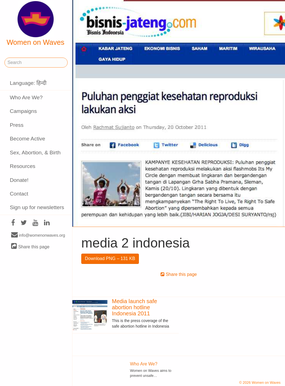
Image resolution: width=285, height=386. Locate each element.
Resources (22, 166)
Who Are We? (26, 97)
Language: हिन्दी (28, 83)
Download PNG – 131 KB (110, 258)
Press (16, 125)
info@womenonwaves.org (38, 235)
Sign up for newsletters (37, 207)
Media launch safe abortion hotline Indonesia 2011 (134, 307)
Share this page (30, 246)
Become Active (27, 139)
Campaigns (23, 111)
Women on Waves (36, 23)
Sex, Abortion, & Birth (35, 152)
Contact (19, 194)
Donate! (19, 180)
